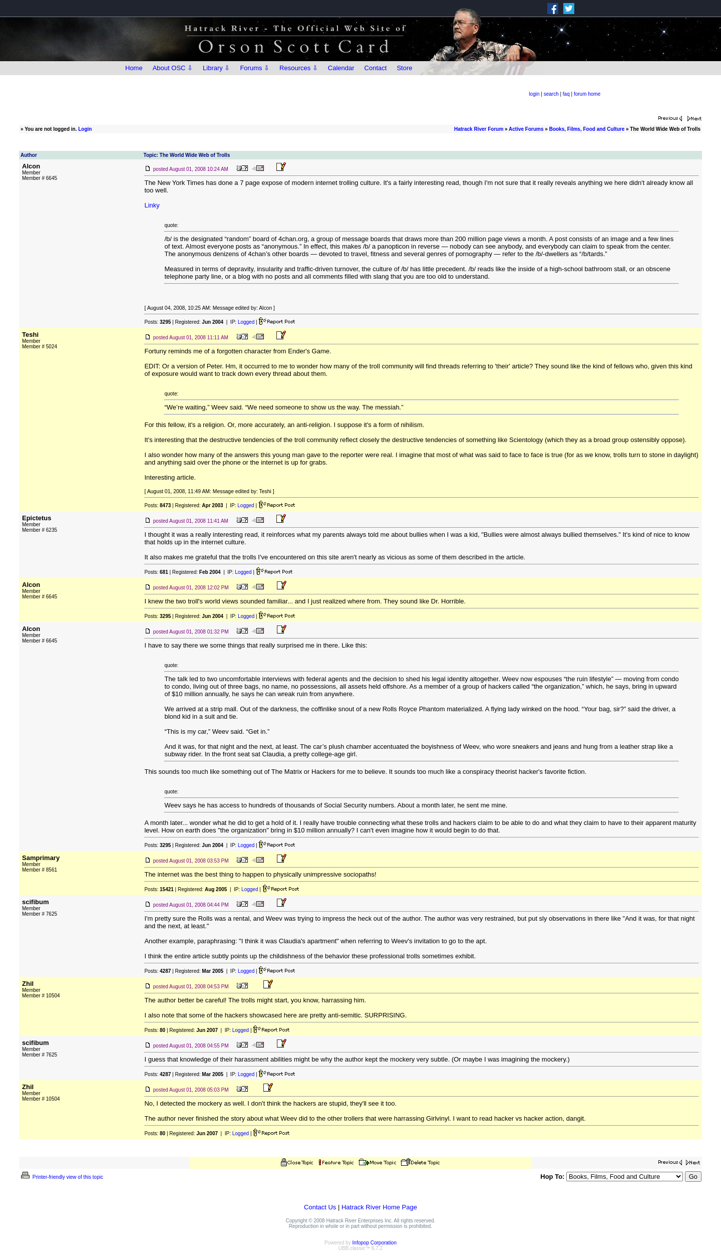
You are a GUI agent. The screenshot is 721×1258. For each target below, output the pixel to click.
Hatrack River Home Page (379, 1207)
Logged (246, 322)
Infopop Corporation (374, 1242)
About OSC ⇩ (173, 68)
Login (85, 129)
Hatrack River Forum (478, 129)
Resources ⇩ (298, 68)
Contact (376, 68)
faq (566, 94)
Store (404, 68)
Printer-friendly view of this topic (61, 1177)
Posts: (157, 322)
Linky (151, 205)
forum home (587, 94)
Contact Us (320, 1207)
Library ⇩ (216, 68)
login (534, 94)
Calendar (341, 68)
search (551, 94)
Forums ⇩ (254, 68)
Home (134, 68)
